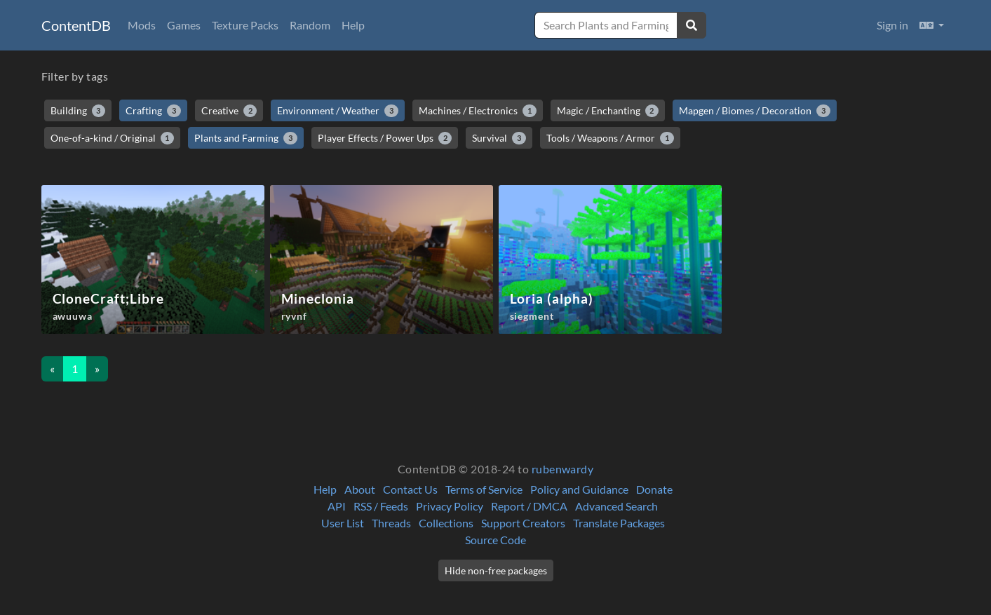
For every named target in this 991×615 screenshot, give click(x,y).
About (359, 489)
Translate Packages (619, 522)
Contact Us (410, 489)
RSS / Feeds (380, 506)
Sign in (892, 25)
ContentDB (76, 25)
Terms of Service (484, 489)
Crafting (153, 110)
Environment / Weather (337, 110)
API (337, 506)
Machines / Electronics (478, 110)
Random (310, 25)
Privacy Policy (449, 506)
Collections (446, 522)
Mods (142, 25)
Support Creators (523, 522)
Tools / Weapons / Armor (610, 138)
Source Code (495, 539)
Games (184, 25)
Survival (499, 138)
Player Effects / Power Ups (385, 138)
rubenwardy (563, 468)
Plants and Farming (245, 138)
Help (353, 25)
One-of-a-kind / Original (112, 138)
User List (342, 522)
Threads (391, 522)
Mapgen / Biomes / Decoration (754, 110)
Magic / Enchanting (608, 110)
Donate (654, 489)
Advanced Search (616, 506)
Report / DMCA (529, 506)
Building (78, 110)
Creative (229, 110)
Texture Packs (245, 25)
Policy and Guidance (579, 489)
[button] (932, 25)
